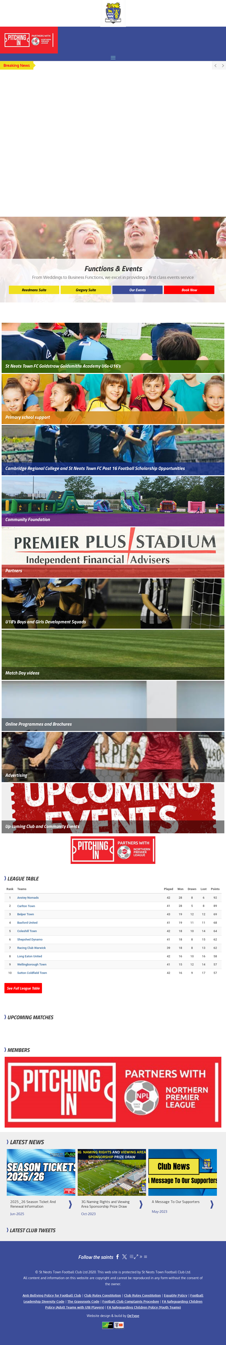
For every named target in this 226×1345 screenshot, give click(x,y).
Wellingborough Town (31, 964)
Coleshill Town (27, 931)
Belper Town (25, 914)
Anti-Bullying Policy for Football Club (52, 1295)
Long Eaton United (29, 956)
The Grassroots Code (83, 1301)
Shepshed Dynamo (30, 939)
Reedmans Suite (34, 290)
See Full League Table (23, 988)
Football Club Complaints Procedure (130, 1301)
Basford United (27, 922)
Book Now (189, 290)
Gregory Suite (86, 290)
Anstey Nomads (28, 897)
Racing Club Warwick (31, 948)
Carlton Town (26, 906)
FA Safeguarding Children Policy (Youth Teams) (144, 1307)
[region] (113, 146)
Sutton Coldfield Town (32, 973)
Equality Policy (175, 1295)
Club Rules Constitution (102, 1295)
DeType (133, 1316)
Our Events (137, 290)
